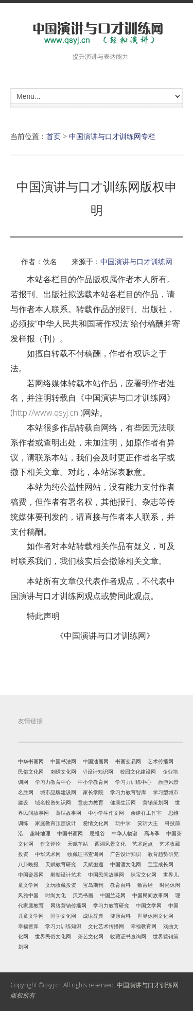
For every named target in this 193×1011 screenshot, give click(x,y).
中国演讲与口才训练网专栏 (112, 136)
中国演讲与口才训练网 (136, 261)
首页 (53, 136)
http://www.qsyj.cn (45, 412)
